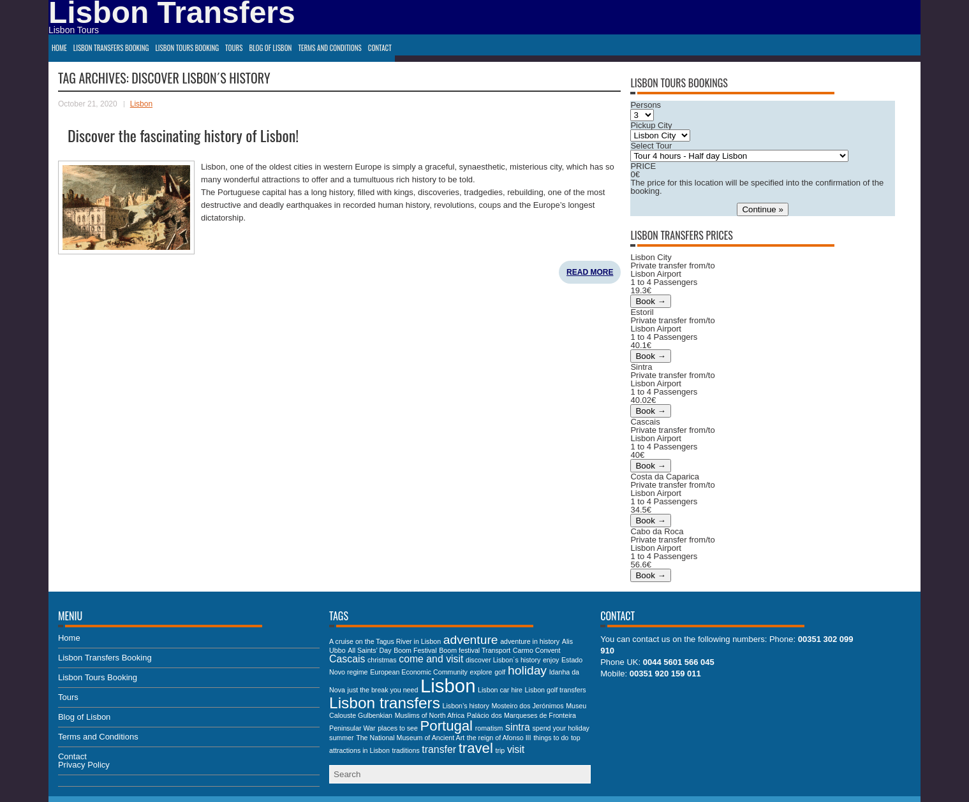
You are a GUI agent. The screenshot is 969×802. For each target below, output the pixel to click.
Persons (645, 105)
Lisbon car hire (500, 690)
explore (481, 672)
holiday (527, 670)
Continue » (762, 209)
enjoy (551, 660)
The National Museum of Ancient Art (410, 737)
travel (476, 748)
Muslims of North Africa (430, 715)
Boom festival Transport (474, 650)
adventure (470, 639)
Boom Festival (415, 650)
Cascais (347, 658)
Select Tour (651, 145)
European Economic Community (419, 672)
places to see (398, 728)
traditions (405, 750)
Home (59, 48)
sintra (517, 727)
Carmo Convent (537, 650)
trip (500, 750)
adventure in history (529, 641)
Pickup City (651, 125)
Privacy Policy (84, 764)
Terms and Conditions (329, 48)
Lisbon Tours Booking (187, 48)
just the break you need (383, 690)
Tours (233, 48)
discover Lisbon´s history (503, 660)
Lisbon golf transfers (555, 690)
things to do (550, 737)
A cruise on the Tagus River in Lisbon (385, 641)
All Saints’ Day (369, 650)
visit (515, 749)
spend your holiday (560, 728)
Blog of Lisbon (270, 48)
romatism (489, 728)
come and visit (431, 658)
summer (341, 737)
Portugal (446, 726)
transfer (439, 749)
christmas (382, 660)
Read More (589, 272)
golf (499, 672)
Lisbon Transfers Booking (111, 48)
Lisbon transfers (384, 702)
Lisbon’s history (466, 706)
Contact (380, 48)
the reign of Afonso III (499, 737)
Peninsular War (352, 728)
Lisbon (141, 103)
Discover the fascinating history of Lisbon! (183, 135)
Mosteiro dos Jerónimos (527, 706)
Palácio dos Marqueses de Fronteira (521, 715)
